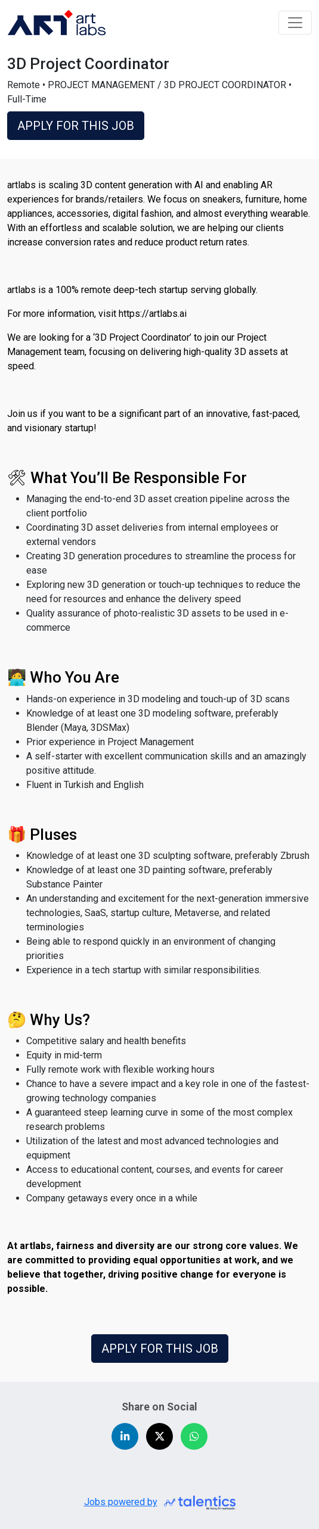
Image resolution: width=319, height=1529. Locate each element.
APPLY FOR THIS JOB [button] (75, 126)
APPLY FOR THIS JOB (159, 1348)
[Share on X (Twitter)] (159, 1436)
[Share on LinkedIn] (125, 1436)
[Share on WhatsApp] (194, 1436)
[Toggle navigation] (295, 23)
